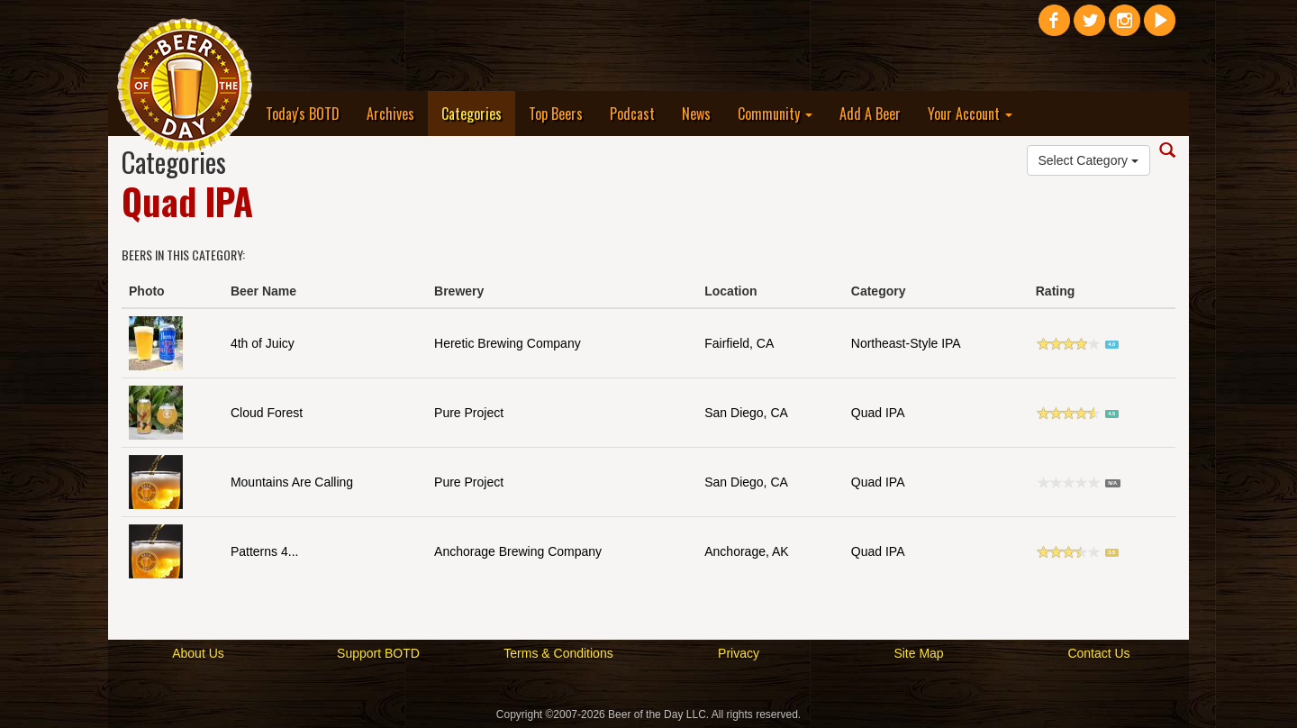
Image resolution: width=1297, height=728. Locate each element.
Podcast (632, 113)
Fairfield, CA (739, 343)
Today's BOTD (303, 113)
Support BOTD (378, 653)
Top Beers (556, 113)
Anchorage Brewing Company (518, 551)
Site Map (918, 653)
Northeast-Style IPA (906, 343)
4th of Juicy (263, 343)
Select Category (1089, 160)
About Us (198, 653)
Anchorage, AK (746, 551)
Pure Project (468, 412)
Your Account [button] (970, 113)
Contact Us (1098, 653)
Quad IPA (878, 412)
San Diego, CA (746, 412)
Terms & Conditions (557, 653)
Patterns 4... (264, 551)
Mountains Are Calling (292, 482)
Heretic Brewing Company (507, 343)
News (696, 113)
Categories (478, 113)
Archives (390, 113)
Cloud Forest (267, 412)
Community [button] (775, 113)
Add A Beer (870, 113)
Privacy (738, 653)
